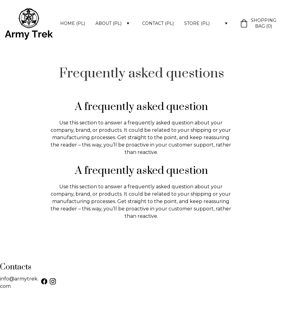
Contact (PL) (158, 23)
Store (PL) (197, 23)
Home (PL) (72, 23)
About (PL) (108, 23)
